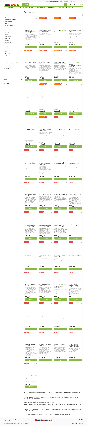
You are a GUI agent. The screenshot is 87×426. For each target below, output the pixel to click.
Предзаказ (60, 146)
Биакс (6, 34)
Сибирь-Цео (7, 46)
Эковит (6, 30)
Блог (18, 1)
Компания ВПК (8, 40)
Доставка (10, 1)
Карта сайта (27, 423)
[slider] (5, 65)
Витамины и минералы (28, 7)
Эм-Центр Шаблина (9, 25)
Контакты (26, 1)
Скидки (21, 1)
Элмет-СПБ (7, 55)
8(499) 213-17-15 (7, 419)
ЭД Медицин (7, 53)
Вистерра (7, 17)
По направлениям (51, 7)
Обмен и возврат (20, 423)
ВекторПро (7, 38)
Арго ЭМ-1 (7, 32)
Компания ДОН (8, 42)
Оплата (14, 1)
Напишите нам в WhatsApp (53, 1)
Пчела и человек (8, 21)
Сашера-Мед (8, 13)
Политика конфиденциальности (10, 423)
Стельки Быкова (8, 36)
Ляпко (6, 29)
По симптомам (61, 7)
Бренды (19, 7)
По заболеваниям (69, 7)
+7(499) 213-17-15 (79, 1)
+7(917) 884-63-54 (17, 419)
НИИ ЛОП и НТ (8, 47)
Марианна (7, 44)
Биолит (6, 15)
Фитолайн (7, 49)
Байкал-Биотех (8, 27)
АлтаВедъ (7, 23)
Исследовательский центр (10, 19)
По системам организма (40, 7)
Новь (6, 51)
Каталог (6, 1)
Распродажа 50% (11, 7)
